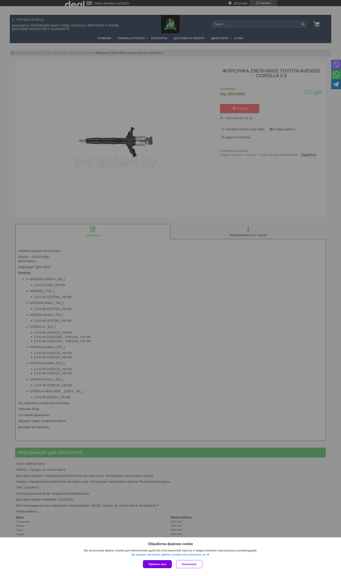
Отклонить (189, 564)
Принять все (157, 564)
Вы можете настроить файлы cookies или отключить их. (169, 554)
